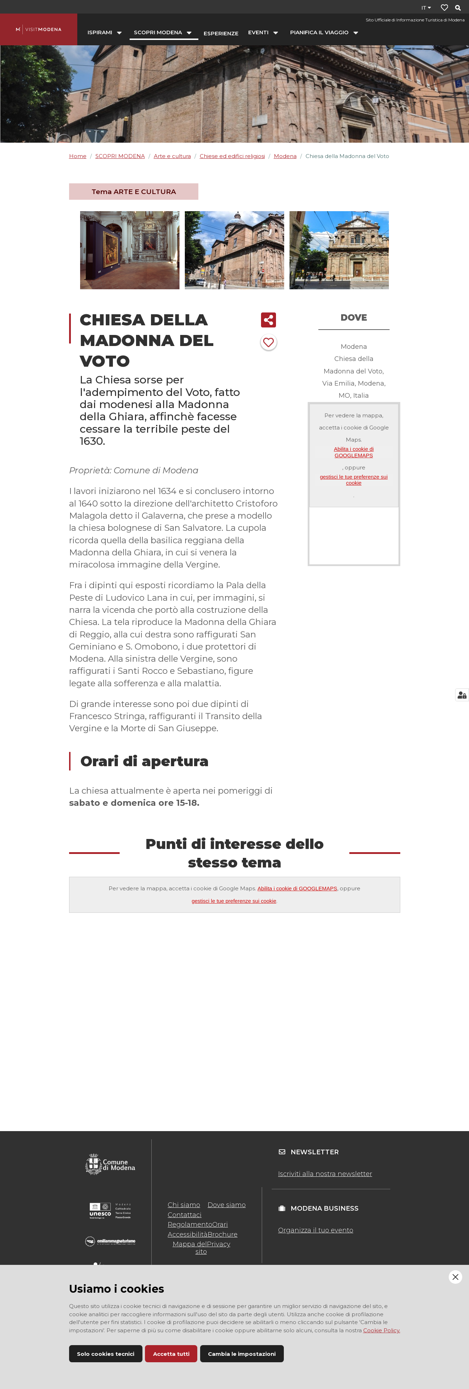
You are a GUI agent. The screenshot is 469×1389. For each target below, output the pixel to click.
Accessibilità (188, 1234)
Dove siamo (227, 1205)
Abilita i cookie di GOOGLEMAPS (354, 452)
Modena (285, 156)
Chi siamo (184, 1205)
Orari (220, 1224)
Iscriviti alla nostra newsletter (325, 1174)
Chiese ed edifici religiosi (232, 156)
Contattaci (185, 1215)
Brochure (223, 1234)
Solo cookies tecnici (105, 1353)
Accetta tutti (171, 1353)
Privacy (218, 1244)
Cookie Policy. (381, 1330)
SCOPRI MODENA (120, 156)
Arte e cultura (172, 156)
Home (78, 156)
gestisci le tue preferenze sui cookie (353, 480)
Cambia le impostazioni (242, 1353)
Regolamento (190, 1224)
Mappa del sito (190, 1247)
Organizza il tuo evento (315, 1230)
